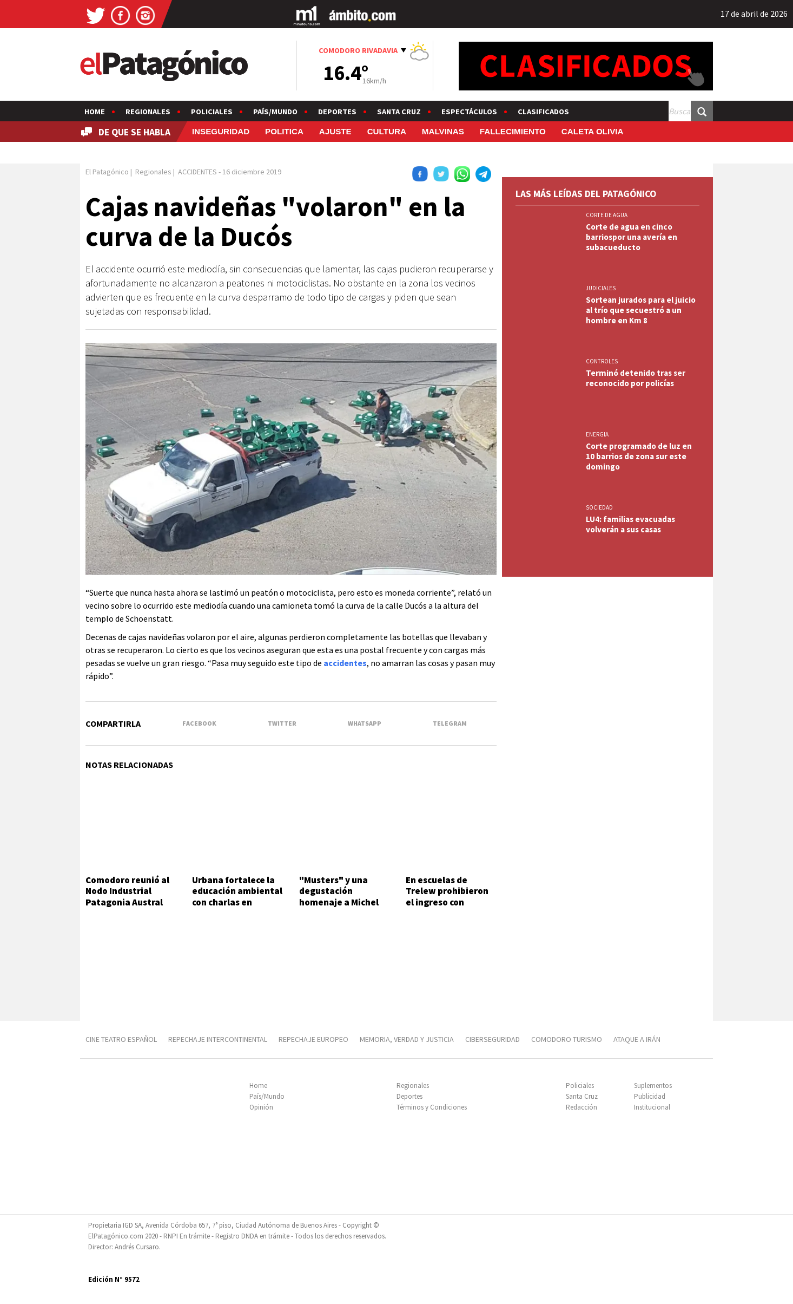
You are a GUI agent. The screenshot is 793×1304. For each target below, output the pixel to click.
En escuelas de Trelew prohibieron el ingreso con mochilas (447, 896)
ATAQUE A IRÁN (636, 1039)
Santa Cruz (399, 111)
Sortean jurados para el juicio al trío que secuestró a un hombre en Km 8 (641, 310)
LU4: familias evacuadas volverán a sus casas (630, 524)
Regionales (147, 111)
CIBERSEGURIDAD (492, 1039)
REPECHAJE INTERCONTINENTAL (217, 1039)
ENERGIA (597, 434)
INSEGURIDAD (220, 131)
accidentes (345, 662)
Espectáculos (469, 111)
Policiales (212, 111)
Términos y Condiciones (431, 1107)
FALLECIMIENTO (513, 131)
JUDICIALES (601, 288)
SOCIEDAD (599, 507)
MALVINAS (443, 131)
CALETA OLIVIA (592, 131)
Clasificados (543, 111)
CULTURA (386, 131)
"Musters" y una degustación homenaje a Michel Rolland (339, 896)
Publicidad (649, 1096)
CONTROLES (602, 361)
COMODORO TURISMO (566, 1039)
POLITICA (284, 131)
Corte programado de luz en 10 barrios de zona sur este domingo (639, 456)
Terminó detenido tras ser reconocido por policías (635, 378)
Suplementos (653, 1085)
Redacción (581, 1107)
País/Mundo (275, 111)
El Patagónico (107, 172)
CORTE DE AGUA (606, 215)
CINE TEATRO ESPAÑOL (121, 1039)
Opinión (261, 1107)
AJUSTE (335, 131)
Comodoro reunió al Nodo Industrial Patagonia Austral (127, 891)
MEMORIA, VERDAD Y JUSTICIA (407, 1039)
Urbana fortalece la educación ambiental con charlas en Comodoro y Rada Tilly (237, 902)
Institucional (652, 1107)
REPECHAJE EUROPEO (313, 1039)
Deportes (337, 111)
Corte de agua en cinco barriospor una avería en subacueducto (631, 236)
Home (94, 111)
